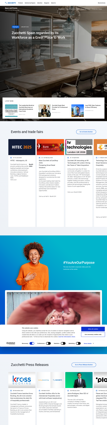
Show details (88, 421)
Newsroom (61, 9)
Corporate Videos (97, 9)
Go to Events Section (86, 132)
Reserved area (101, 3)
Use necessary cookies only (93, 412)
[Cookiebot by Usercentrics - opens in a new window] (11, 421)
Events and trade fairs (73, 9)
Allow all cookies (93, 407)
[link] (21, 183)
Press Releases (85, 9)
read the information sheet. (66, 415)
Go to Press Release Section (84, 365)
